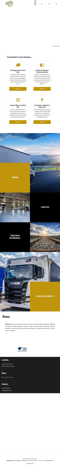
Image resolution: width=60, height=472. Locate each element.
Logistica (45, 207)
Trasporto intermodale (15, 236)
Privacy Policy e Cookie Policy (30, 458)
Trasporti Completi (45, 296)
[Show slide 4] (59, 46)
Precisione (42, 88)
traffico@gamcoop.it (7, 390)
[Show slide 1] (53, 46)
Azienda (15, 177)
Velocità (42, 122)
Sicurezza (18, 122)
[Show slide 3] (57, 46)
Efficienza (18, 88)
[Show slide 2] (55, 46)
